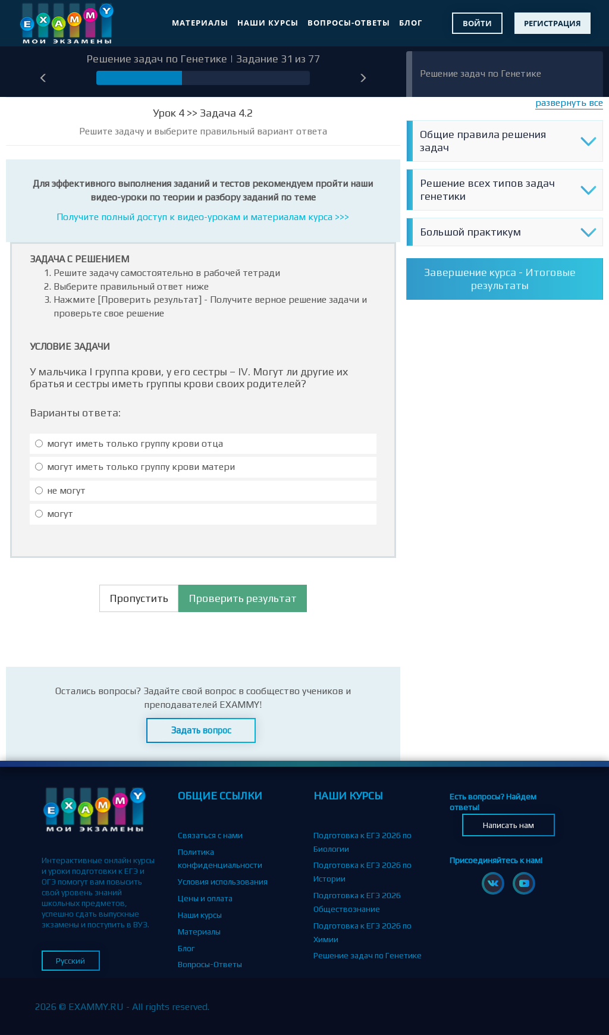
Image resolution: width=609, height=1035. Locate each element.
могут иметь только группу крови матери (135, 466)
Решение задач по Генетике (480, 73)
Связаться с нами (210, 835)
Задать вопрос (201, 730)
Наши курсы (268, 22)
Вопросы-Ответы (348, 22)
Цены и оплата (205, 898)
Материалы (200, 22)
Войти (477, 23)
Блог (410, 22)
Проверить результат (243, 598)
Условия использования (223, 881)
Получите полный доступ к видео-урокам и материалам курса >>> (202, 216)
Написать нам (508, 825)
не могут (60, 490)
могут (54, 513)
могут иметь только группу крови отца (129, 443)
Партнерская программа (224, 981)
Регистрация (552, 23)
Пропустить (138, 598)
